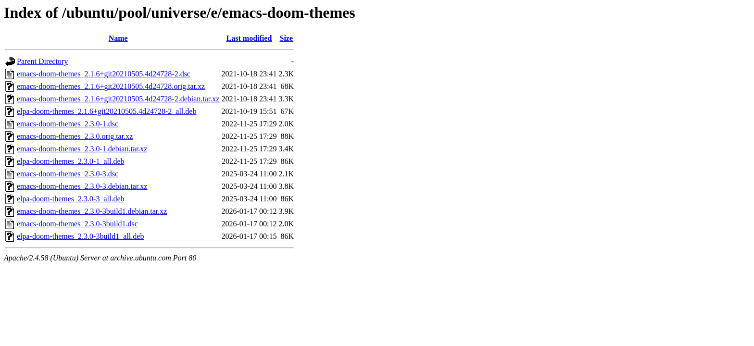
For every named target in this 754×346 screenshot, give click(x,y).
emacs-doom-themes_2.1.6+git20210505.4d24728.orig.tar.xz (111, 86)
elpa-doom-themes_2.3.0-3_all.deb (71, 199)
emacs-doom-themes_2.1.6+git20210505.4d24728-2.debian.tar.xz (118, 99)
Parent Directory (42, 61)
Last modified (249, 38)
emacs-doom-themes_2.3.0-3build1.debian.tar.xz (92, 211)
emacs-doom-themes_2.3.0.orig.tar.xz (75, 136)
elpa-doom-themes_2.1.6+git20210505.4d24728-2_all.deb (106, 111)
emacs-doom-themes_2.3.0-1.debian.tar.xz (82, 149)
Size (286, 38)
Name (118, 38)
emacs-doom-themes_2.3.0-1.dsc (67, 124)
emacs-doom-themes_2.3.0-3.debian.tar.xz (82, 186)
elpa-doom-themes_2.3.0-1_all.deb (71, 161)
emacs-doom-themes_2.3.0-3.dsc (67, 174)
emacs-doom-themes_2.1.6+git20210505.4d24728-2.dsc (103, 74)
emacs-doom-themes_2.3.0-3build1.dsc (77, 224)
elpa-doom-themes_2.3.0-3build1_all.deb (80, 236)
